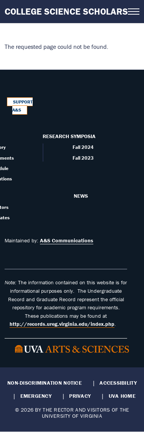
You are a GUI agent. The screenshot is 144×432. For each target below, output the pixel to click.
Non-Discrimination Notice (44, 383)
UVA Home (122, 396)
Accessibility (118, 383)
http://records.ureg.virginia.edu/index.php (62, 323)
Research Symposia (69, 136)
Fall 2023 (83, 158)
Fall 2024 (83, 147)
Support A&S (22, 106)
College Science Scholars (66, 11)
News (81, 195)
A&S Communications (66, 240)
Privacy (80, 396)
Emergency (35, 396)
